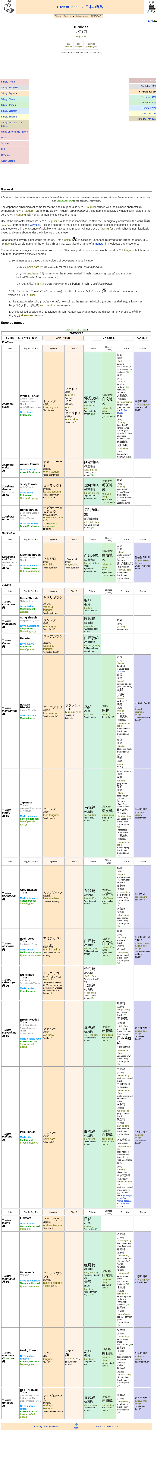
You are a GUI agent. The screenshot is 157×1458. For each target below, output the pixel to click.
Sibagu (58, 16)
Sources (5, 143)
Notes (4, 137)
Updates (5, 155)
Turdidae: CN (148, 97)
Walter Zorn (112, 1426)
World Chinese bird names (14, 131)
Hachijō (47, 1286)
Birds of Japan (82, 16)
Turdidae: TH (149, 113)
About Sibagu (8, 161)
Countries (68, 16)
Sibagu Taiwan (8, 105)
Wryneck (35, 224)
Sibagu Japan (9, 93)
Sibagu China (8, 99)
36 (93, 414)
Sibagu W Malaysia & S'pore (12, 124)
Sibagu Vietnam (9, 111)
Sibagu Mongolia (9, 87)
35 (128, 372)
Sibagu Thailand (9, 116)
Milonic (54, 1426)
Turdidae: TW (148, 102)
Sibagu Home (8, 81)
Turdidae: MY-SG (146, 118)
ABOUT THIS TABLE (76, 330)
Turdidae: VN (148, 108)
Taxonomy (49, 497)
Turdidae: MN (148, 86)
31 (131, 1344)
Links (3, 149)
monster (99, 243)
